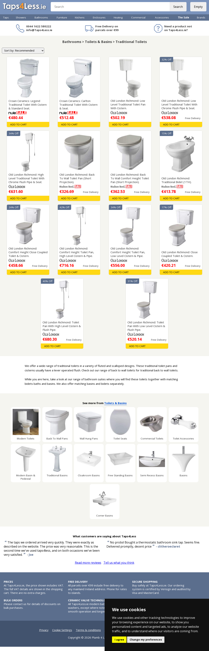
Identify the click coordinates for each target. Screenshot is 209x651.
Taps (6, 21)
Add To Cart (18, 128)
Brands (201, 21)
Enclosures (99, 21)
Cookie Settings (62, 634)
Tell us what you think (118, 567)
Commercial (138, 21)
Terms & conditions (88, 634)
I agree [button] (119, 639)
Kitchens (80, 21)
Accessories (162, 21)
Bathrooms (41, 21)
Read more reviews (88, 567)
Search (177, 9)
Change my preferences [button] (146, 639)
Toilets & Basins (115, 407)
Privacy (43, 634)
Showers (21, 21)
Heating (118, 21)
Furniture (62, 21)
